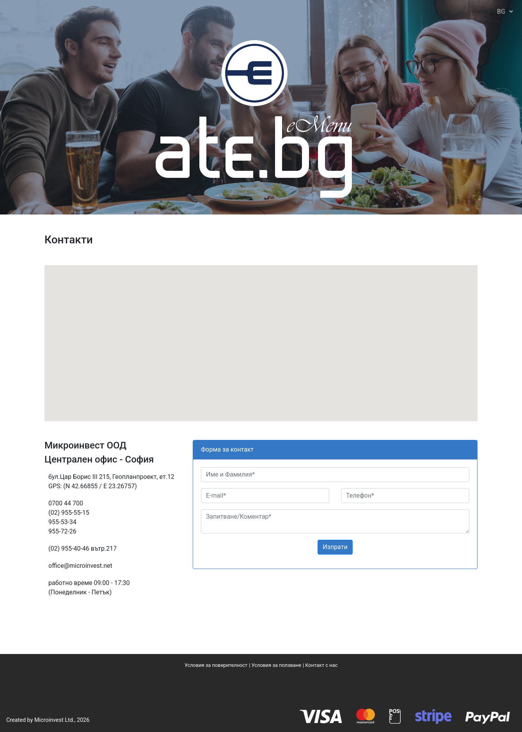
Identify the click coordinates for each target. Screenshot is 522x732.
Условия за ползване (276, 665)
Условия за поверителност (216, 665)
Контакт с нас (321, 665)
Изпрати (335, 547)
